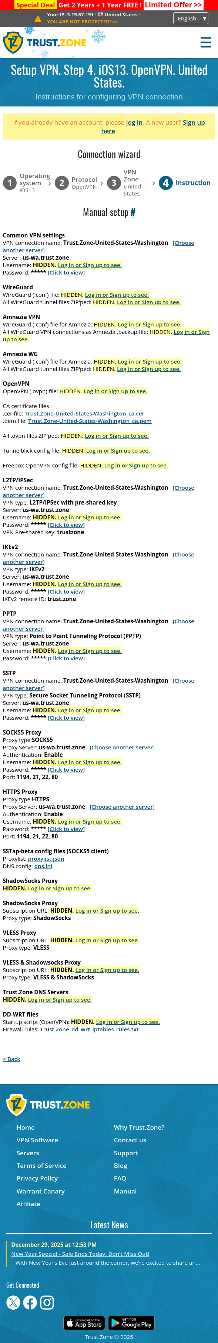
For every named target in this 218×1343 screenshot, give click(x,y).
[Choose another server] (122, 747)
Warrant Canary (41, 1191)
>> (173, 5)
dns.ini (43, 866)
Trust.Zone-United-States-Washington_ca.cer (84, 413)
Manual (125, 1191)
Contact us (130, 1140)
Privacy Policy (37, 1178)
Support (126, 1153)
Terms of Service (42, 1165)
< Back (11, 1059)
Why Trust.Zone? (139, 1127)
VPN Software (37, 1140)
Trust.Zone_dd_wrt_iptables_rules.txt (89, 1029)
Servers (28, 1153)
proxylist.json (46, 858)
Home (26, 1127)
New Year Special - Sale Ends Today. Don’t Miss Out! (80, 1253)
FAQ (120, 1178)
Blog (120, 1165)
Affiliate (28, 1203)
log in (134, 122)
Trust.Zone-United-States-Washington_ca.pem (89, 420)
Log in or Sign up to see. (90, 265)
